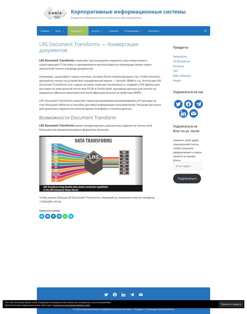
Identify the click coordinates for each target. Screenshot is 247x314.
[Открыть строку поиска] (205, 31)
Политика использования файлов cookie (71, 305)
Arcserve (178, 66)
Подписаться (187, 178)
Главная (44, 30)
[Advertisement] (188, 237)
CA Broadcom (181, 61)
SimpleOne (180, 56)
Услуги (99, 31)
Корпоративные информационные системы (128, 11)
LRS (175, 71)
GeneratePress (166, 309)
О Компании (134, 31)
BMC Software (182, 76)
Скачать (113, 30)
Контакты (153, 30)
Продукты (80, 31)
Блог (62, 31)
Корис (177, 80)
